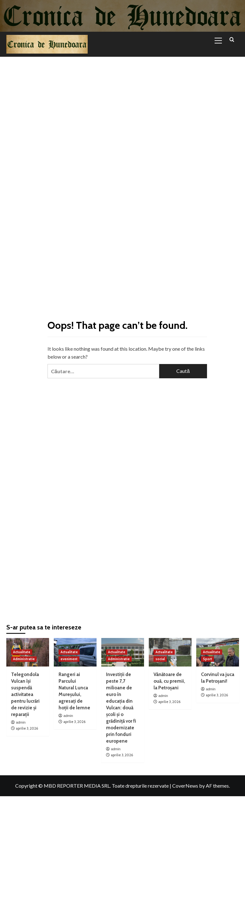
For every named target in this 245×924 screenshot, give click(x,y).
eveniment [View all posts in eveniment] (69, 659)
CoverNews (185, 786)
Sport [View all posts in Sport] (207, 659)
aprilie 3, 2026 (27, 728)
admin (21, 722)
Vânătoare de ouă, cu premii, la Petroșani (169, 681)
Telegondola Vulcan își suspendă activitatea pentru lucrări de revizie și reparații (25, 694)
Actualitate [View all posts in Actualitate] (21, 652)
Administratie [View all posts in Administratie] (24, 659)
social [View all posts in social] (160, 659)
